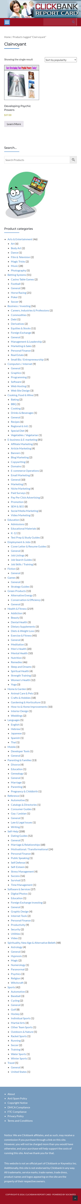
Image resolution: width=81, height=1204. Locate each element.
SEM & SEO (17, 506)
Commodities (18, 314)
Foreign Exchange (21, 332)
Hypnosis (16, 956)
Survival (15, 880)
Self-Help (13, 831)
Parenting (16, 786)
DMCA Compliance (19, 1107)
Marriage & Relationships (25, 844)
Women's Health (20, 680)
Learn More (14, 124)
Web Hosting (18, 386)
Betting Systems (17, 274)
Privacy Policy (16, 1116)
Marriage (16, 782)
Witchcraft (17, 982)
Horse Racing (18, 292)
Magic (14, 960)
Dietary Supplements (23, 626)
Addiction (16, 613)
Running (16, 1040)
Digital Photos (19, 893)
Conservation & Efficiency (26, 599)
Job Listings (17, 555)
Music (14, 265)
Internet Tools (19, 915)
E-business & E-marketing (22, 439)
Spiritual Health (20, 671)
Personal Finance (21, 350)
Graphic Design (20, 911)
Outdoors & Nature (22, 1031)
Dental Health (19, 622)
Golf (13, 1009)
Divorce (15, 764)
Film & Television (20, 257)
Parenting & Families (19, 760)
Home (7, 36)
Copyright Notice (18, 1102)
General (15, 288)
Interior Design (19, 711)
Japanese (16, 733)
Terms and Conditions (20, 1120)
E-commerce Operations (25, 470)
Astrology (16, 947)
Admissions (17, 524)
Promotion (17, 501)
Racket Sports (19, 1036)
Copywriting (18, 461)
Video (14, 938)
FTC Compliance (17, 1111)
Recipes (15, 421)
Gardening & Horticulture (25, 702)
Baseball (16, 996)
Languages (14, 720)
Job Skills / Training (22, 564)
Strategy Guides (20, 586)
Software (16, 381)
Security (15, 929)
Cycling (15, 1000)
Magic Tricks (18, 261)
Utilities (15, 933)
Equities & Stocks (21, 328)
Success (15, 875)
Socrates (71, 1194)
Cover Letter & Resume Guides (28, 546)
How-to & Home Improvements (29, 706)
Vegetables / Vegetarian (24, 435)
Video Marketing (20, 515)
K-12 (14, 533)
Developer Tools (20, 751)
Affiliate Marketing (22, 444)
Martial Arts (18, 1022)
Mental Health (19, 653)
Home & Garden (17, 688)
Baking (15, 399)
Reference (13, 795)
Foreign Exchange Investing (26, 902)
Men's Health (18, 648)
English (15, 724)
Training (15, 1049)
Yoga (14, 684)
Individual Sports (21, 1018)
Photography (18, 270)
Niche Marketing (20, 488)
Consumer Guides (21, 809)
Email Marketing (20, 475)
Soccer (14, 301)
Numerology (18, 964)
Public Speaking (20, 858)
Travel (11, 1062)
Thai (13, 742)
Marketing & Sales (21, 346)
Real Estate (17, 354)
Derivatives (17, 323)
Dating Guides (19, 835)
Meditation (17, 644)
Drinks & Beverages (22, 412)
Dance (14, 252)
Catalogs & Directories (24, 804)
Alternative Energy (22, 595)
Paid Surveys (18, 492)
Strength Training (21, 675)
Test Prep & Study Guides (25, 537)
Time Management (22, 884)
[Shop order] (61, 59)
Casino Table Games (22, 279)
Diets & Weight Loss (22, 630)
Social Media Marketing (24, 510)
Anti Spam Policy (17, 1098)
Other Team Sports (22, 1027)
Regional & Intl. (19, 426)
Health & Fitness (17, 608)
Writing (15, 826)
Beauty (15, 617)
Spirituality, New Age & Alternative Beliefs (32, 942)
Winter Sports (19, 1058)
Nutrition (16, 657)
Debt (14, 319)
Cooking (16, 408)
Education (13, 519)
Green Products (17, 590)
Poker (14, 297)
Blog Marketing (20, 457)
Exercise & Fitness (21, 635)
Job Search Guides (21, 559)
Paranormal (17, 969)
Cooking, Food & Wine (20, 395)
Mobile (12, 746)
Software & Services (19, 889)
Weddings (17, 715)
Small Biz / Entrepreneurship (27, 359)
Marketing (17, 484)
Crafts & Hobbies (21, 697)
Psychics (16, 973)
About (11, 1094)
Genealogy (17, 773)
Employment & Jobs (19, 542)
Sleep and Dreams (21, 666)
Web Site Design (20, 390)
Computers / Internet (20, 363)
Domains (16, 466)
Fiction (12, 568)
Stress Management (22, 871)
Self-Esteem (18, 866)
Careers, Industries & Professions (30, 310)
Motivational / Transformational (29, 849)
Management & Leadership (26, 341)
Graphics (16, 372)
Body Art (16, 248)
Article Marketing (21, 448)
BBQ (13, 404)
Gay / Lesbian (18, 813)
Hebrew (15, 728)
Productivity (18, 924)
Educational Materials (23, 528)
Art (13, 243)
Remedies (16, 662)
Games (12, 577)
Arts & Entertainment (20, 239)
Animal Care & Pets (22, 693)
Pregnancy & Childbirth (24, 791)
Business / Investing (19, 306)
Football (15, 283)
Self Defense (18, 862)
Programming (19, 377)
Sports (11, 987)
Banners (15, 452)
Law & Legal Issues (21, 822)
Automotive (18, 800)
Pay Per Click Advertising (25, 497)
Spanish (15, 737)
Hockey (15, 1013)
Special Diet (17, 430)
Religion (15, 978)
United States (19, 1071)
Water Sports (18, 1054)
